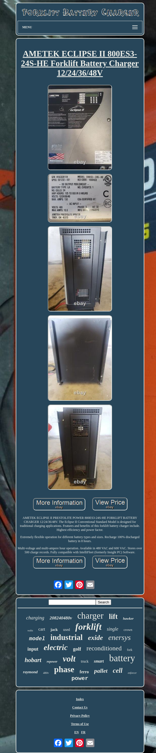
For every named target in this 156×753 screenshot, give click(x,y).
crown (128, 630)
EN (76, 732)
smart (99, 661)
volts (30, 630)
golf (77, 649)
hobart (33, 660)
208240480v (61, 617)
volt (69, 658)
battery (122, 658)
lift (113, 616)
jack (54, 629)
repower (52, 661)
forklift (88, 627)
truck (85, 661)
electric (56, 647)
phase (64, 669)
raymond (30, 672)
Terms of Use (80, 724)
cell (117, 670)
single (112, 629)
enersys (119, 637)
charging (35, 617)
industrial (66, 637)
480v (46, 672)
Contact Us (79, 707)
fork (129, 650)
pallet (100, 670)
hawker (128, 618)
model (37, 639)
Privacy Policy (80, 716)
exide (95, 638)
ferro (84, 672)
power (79, 678)
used (66, 630)
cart (41, 629)
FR (83, 732)
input (32, 649)
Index (80, 699)
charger (90, 615)
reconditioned (104, 648)
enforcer (132, 672)
